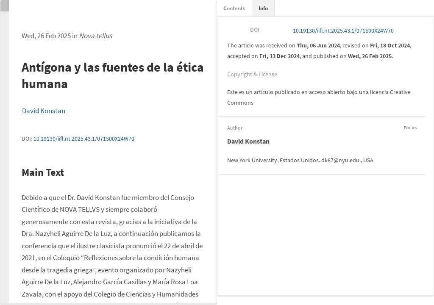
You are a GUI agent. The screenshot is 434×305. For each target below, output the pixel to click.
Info (263, 8)
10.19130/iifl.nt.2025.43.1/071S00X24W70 (83, 138)
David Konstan (43, 110)
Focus (409, 127)
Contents (234, 8)
